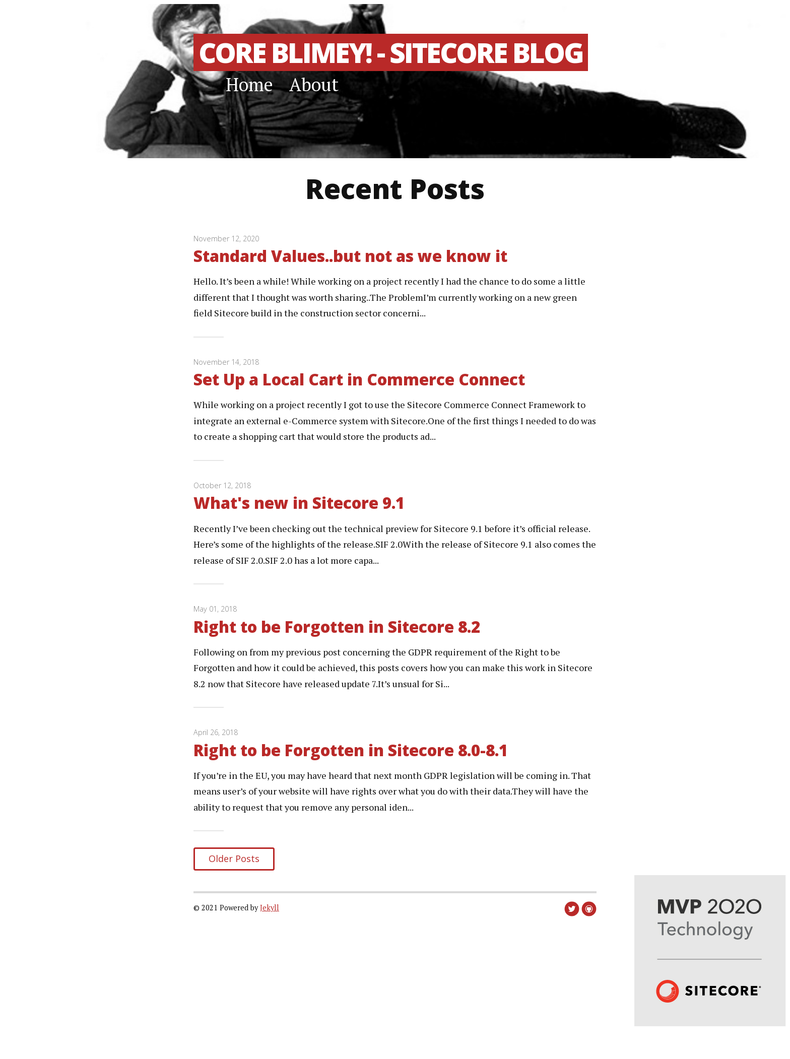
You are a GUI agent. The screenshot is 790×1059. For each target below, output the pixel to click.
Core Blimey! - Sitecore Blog (391, 52)
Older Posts (234, 858)
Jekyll (269, 907)
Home (249, 84)
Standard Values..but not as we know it (350, 256)
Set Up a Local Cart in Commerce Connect (359, 379)
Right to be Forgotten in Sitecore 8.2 (336, 626)
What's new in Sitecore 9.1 (299, 502)
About (314, 84)
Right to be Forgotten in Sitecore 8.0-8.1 (350, 750)
